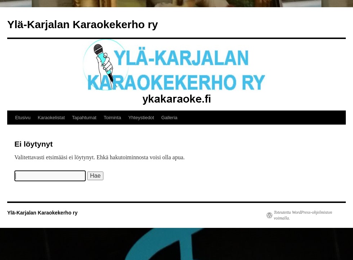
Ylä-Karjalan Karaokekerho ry (82, 24)
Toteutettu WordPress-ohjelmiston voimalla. (303, 215)
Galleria (169, 117)
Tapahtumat (84, 117)
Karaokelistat (51, 117)
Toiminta (112, 117)
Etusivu (23, 117)
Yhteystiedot (141, 117)
